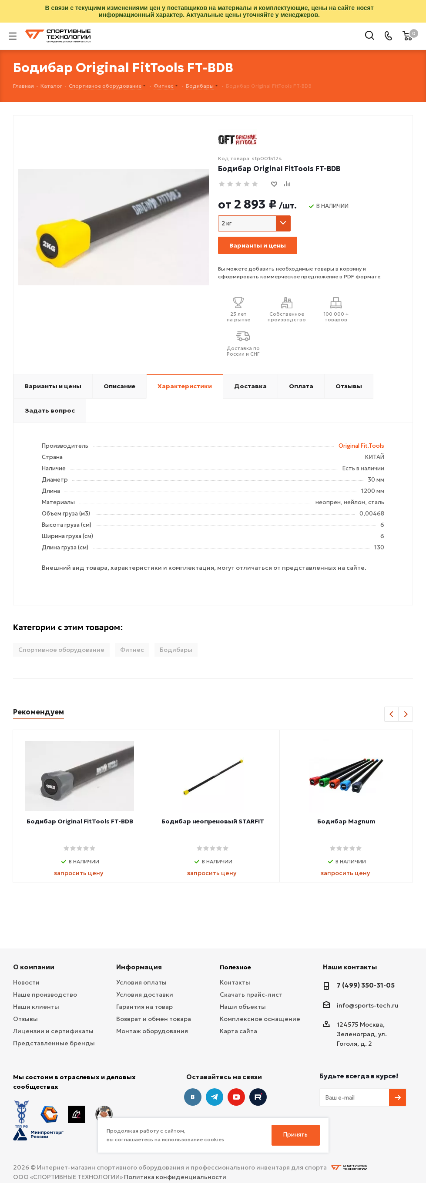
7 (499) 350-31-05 (366, 985)
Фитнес (132, 650)
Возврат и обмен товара (153, 1019)
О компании (33, 967)
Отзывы (25, 1019)
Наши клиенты (36, 1007)
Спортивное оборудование (61, 650)
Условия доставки (144, 994)
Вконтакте (192, 1097)
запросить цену (78, 873)
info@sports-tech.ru (368, 1005)
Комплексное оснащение (260, 1019)
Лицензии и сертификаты (53, 1031)
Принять (295, 1134)
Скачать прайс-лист (251, 994)
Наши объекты (243, 1007)
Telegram (214, 1097)
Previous (392, 714)
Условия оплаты (141, 982)
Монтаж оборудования (152, 1031)
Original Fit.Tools (361, 445)
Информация (139, 967)
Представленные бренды (54, 1043)
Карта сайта (238, 1031)
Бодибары (176, 650)
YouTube (236, 1097)
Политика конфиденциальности (175, 1177)
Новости (26, 982)
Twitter (258, 1097)
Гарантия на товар (144, 1007)
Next (406, 714)
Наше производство (45, 994)
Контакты (235, 982)
